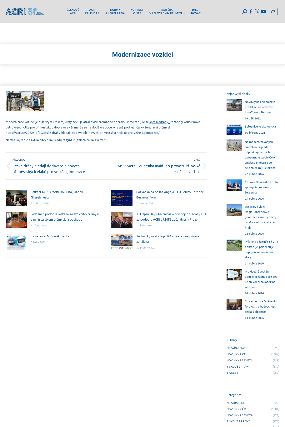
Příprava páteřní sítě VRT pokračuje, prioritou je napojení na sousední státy (261, 249)
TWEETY (14, 95)
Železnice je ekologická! (260, 126)
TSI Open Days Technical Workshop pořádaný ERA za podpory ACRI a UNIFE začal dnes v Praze (171, 216)
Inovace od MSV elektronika (50, 236)
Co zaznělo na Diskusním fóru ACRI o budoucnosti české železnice (261, 306)
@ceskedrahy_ (159, 122)
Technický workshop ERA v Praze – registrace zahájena (167, 238)
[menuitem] (73, 11)
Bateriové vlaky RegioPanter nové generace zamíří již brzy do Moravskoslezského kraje (260, 217)
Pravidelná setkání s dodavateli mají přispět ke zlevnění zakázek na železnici (261, 279)
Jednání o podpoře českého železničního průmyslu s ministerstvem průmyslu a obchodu (65, 216)
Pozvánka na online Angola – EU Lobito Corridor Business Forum (169, 194)
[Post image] (16, 198)
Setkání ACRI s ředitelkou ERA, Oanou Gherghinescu (57, 194)
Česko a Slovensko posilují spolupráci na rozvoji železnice (262, 187)
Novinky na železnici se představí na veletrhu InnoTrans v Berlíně (260, 107)
